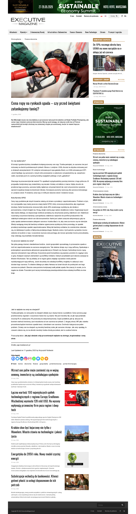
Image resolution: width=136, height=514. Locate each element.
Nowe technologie (73, 402)
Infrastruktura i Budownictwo (57, 32)
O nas (72, 16)
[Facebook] (13, 358)
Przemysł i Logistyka (115, 32)
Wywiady (23, 32)
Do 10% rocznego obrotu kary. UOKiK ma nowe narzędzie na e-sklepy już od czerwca (107, 48)
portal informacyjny (69, 364)
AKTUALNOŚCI (99, 150)
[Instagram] (26, 358)
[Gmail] (30, 358)
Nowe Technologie (91, 32)
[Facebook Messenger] (38, 358)
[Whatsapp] (34, 358)
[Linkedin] (21, 358)
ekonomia (27, 364)
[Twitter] (17, 358)
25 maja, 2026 (15, 378)
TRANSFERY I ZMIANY (101, 79)
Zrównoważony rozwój (75, 437)
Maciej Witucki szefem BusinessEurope (105, 83)
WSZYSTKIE (121, 79)
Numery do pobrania (91, 16)
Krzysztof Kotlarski (46, 350)
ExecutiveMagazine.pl (28, 511)
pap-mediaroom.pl (23, 345)
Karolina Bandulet (98, 215)
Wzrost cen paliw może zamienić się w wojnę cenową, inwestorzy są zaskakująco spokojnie (35, 372)
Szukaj (114, 16)
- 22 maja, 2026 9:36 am (99, 96)
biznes (20, 364)
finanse (35, 364)
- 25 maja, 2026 (108, 165)
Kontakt (79, 16)
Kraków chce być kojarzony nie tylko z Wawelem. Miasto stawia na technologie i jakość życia (36, 431)
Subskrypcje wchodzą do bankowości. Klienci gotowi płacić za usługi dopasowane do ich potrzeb (34, 480)
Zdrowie (102, 32)
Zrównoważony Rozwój (37, 32)
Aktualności (13, 32)
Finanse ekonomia (73, 380)
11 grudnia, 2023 (16, 114)
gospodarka (44, 364)
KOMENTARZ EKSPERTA (102, 40)
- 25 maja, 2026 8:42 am (99, 86)
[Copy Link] (42, 358)
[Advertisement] (50, 143)
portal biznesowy (55, 364)
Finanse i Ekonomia (76, 32)
